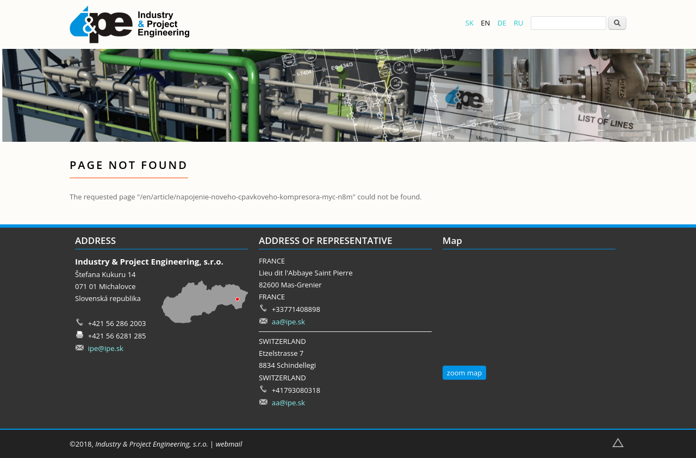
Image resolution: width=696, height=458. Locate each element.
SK (469, 23)
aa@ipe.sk (288, 322)
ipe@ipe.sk (105, 348)
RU (519, 23)
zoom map (464, 373)
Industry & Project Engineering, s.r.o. (151, 444)
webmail (229, 444)
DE (502, 23)
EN (485, 23)
